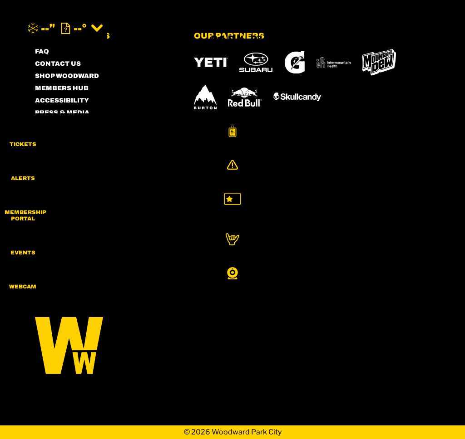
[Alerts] (442, 175)
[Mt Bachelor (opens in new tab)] (402, 226)
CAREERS (52, 174)
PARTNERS (54, 125)
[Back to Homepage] (103, 346)
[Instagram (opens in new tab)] (44, 228)
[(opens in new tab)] (380, 28)
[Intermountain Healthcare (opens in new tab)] (334, 62)
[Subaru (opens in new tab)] (256, 62)
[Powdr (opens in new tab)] (215, 226)
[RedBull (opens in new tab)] (245, 97)
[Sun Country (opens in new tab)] (224, 276)
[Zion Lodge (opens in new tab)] (351, 276)
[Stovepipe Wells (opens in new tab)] (291, 276)
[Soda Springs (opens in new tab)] (249, 250)
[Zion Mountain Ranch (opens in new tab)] (398, 276)
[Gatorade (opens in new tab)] (295, 62)
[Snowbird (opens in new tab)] (213, 250)
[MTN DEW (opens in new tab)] (379, 62)
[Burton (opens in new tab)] (205, 97)
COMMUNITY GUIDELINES (80, 161)
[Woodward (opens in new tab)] (356, 251)
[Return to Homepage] (232, 28)
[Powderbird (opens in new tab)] (293, 251)
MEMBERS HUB (62, 88)
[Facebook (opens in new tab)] (69, 228)
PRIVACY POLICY (64, 137)
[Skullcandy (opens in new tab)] (297, 97)
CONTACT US (58, 63)
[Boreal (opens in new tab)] (265, 226)
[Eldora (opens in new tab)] (361, 227)
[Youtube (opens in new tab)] (119, 228)
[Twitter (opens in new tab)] (94, 228)
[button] (442, 138)
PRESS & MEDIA (62, 112)
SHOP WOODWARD (67, 76)
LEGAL (46, 149)
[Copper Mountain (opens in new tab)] (313, 227)
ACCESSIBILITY (62, 100)
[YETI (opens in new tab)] (211, 62)
